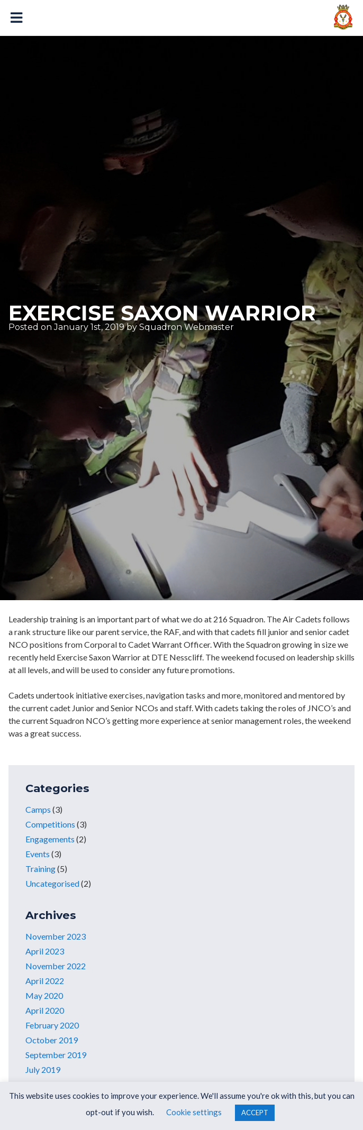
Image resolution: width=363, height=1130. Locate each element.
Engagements (50, 839)
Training (40, 868)
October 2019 (51, 1040)
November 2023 (55, 936)
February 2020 (52, 1025)
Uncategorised (52, 883)
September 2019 (55, 1055)
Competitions (50, 824)
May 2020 (44, 995)
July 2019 (42, 1069)
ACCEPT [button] (254, 1112)
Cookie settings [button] (194, 1112)
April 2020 (44, 1010)
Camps (38, 809)
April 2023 (44, 951)
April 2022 (44, 981)
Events (37, 854)
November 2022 (55, 966)
